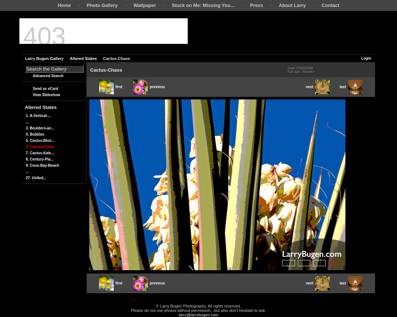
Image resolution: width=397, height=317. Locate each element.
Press (256, 5)
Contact (330, 5)
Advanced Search (48, 76)
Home (64, 5)
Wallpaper (145, 5)
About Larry (292, 5)
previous (149, 87)
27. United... (36, 178)
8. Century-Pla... (40, 159)
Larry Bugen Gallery (44, 58)
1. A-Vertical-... (38, 116)
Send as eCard (45, 89)
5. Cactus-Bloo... (40, 141)
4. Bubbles (35, 134)
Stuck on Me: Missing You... (203, 5)
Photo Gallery (102, 5)
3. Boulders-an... (40, 128)
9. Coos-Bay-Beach (42, 165)
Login (366, 58)
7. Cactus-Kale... (40, 153)
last (351, 87)
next (318, 87)
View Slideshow (46, 95)
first (111, 87)
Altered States (83, 58)
